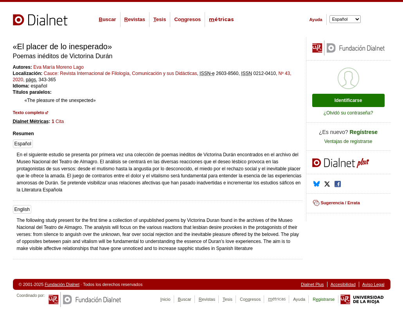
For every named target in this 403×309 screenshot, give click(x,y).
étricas (221, 19)
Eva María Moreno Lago (58, 67)
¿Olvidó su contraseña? (348, 113)
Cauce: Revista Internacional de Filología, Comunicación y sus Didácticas (120, 73)
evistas (134, 19)
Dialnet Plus (312, 284)
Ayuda (315, 19)
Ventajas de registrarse (348, 141)
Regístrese (364, 132)
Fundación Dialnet (62, 284)
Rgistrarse (324, 299)
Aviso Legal (373, 284)
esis (159, 19)
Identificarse (348, 100)
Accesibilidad (343, 284)
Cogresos (187, 19)
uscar (107, 19)
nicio (165, 299)
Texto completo (28, 112)
